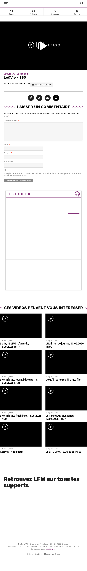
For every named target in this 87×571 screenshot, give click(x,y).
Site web (8, 165)
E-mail (8, 157)
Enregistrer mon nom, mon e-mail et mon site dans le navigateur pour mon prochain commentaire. (42, 178)
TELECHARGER (41, 85)
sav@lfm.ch (51, 553)
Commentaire (11, 120)
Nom (7, 148)
